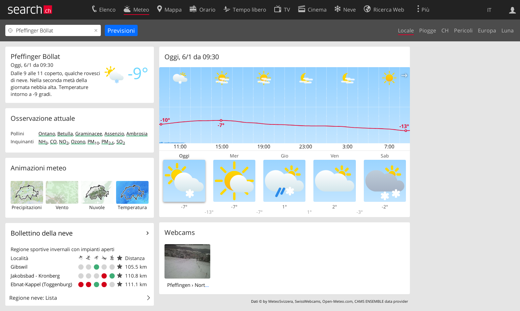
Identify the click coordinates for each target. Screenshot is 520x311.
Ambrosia (137, 133)
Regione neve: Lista (33, 297)
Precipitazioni (27, 207)
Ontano (46, 133)
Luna (507, 30)
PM (93, 141)
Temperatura (132, 207)
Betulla (65, 133)
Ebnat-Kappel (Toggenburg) (41, 284)
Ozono (78, 141)
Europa (487, 30)
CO (53, 141)
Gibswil (19, 266)
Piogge (427, 30)
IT (489, 10)
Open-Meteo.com (337, 301)
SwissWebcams (307, 301)
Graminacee (88, 133)
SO (120, 141)
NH (43, 141)
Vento (62, 207)
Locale (406, 30)
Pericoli (463, 30)
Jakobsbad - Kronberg (35, 275)
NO (64, 141)
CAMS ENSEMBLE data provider (381, 301)
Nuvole (97, 207)
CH (445, 30)
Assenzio (114, 133)
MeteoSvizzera (280, 301)
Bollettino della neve (42, 233)
